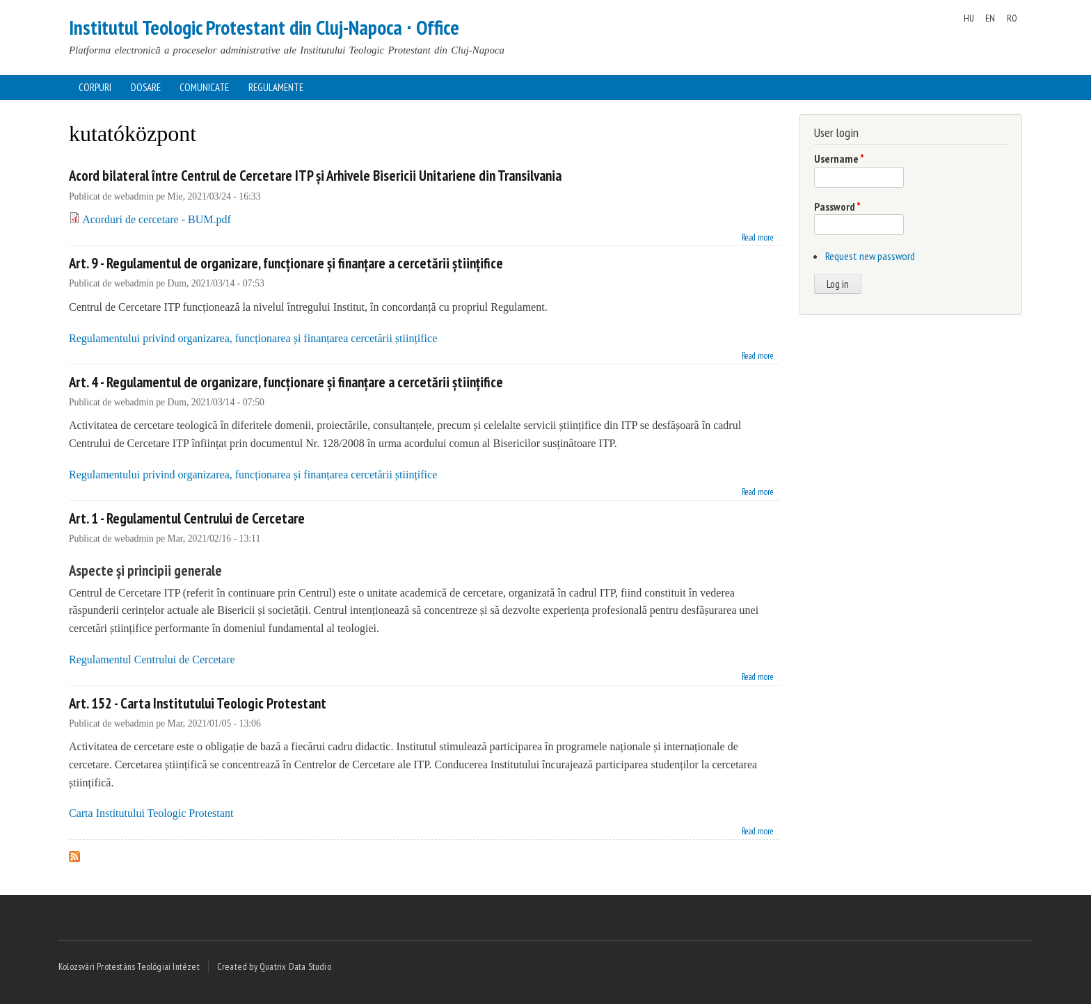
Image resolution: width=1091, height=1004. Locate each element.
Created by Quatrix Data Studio (274, 966)
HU (969, 18)
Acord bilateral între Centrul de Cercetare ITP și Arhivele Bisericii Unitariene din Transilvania (315, 175)
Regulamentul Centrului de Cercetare (152, 659)
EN (990, 18)
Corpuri (95, 87)
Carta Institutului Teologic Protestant (151, 813)
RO (1012, 18)
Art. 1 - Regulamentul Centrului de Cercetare (187, 518)
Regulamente (275, 87)
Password (837, 206)
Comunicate (204, 87)
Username (839, 158)
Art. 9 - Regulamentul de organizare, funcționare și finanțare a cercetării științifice (286, 263)
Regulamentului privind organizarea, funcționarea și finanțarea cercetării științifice (253, 338)
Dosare (146, 87)
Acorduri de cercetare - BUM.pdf (156, 219)
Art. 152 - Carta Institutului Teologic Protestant (197, 703)
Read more (758, 236)
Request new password (870, 256)
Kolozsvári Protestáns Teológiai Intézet (129, 966)
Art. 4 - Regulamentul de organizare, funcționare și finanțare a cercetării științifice (286, 382)
